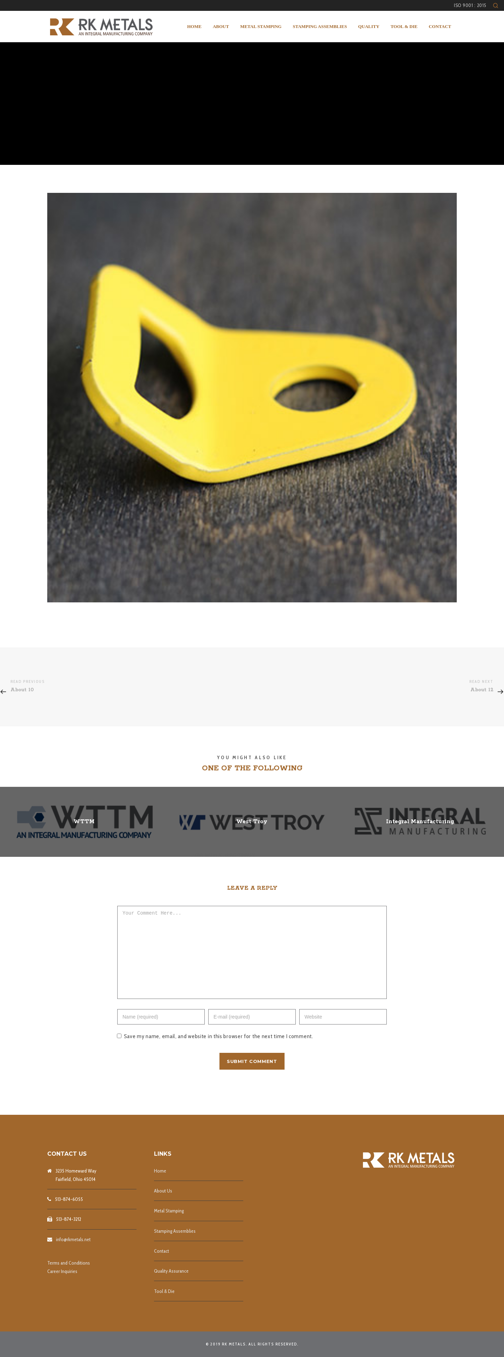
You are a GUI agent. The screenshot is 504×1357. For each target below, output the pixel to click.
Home (160, 1171)
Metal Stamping (169, 1211)
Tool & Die (164, 1291)
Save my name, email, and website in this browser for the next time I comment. (218, 1052)
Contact (161, 1251)
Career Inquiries (62, 1271)
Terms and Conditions (68, 1263)
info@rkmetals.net (73, 1239)
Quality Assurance (171, 1271)
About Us (163, 1191)
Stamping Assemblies (175, 1231)
